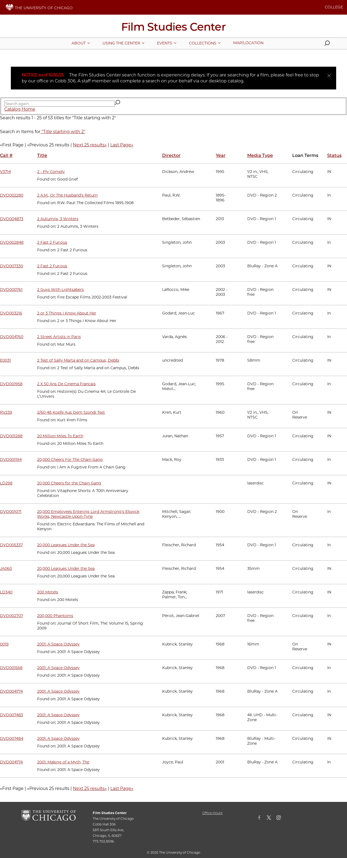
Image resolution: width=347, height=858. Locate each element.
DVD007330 (11, 265)
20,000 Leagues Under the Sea (66, 544)
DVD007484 (11, 738)
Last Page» (121, 144)
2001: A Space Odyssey (58, 644)
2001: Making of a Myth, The (63, 762)
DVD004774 (11, 691)
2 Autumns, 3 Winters (57, 218)
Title (42, 155)
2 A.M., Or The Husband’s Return (67, 195)
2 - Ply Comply (51, 171)
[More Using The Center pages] (121, 43)
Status (334, 155)
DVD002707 (11, 615)
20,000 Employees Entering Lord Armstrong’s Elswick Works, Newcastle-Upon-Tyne (88, 514)
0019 (4, 644)
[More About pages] (78, 43)
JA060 (6, 568)
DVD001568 (11, 667)
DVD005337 (11, 544)
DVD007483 (11, 714)
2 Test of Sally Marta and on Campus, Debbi (78, 360)
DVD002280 (11, 195)
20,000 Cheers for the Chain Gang (69, 483)
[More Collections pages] (203, 43)
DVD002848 (12, 242)
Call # (6, 155)
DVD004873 (11, 218)
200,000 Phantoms (55, 615)
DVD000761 (11, 289)
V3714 (5, 171)
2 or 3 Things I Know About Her (66, 313)
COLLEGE (334, 7)
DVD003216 (11, 313)
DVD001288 (11, 435)
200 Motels (47, 592)
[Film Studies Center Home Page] (173, 28)
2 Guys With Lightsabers (60, 289)
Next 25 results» (90, 144)
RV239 (6, 412)
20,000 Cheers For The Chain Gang (70, 459)
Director (171, 155)
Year (221, 155)
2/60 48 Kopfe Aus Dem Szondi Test (71, 412)
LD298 (6, 483)
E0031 (5, 360)
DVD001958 (11, 383)
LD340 (6, 592)
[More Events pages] (165, 43)
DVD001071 (10, 511)
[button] (327, 44)
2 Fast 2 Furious (52, 242)
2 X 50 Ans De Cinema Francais (66, 383)
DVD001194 (11, 459)
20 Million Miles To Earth (60, 435)
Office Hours (212, 813)
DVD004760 (11, 336)
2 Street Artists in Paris (59, 336)
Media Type (260, 155)
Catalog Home (19, 109)
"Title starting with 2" (62, 131)
